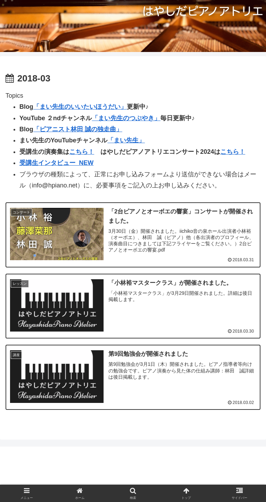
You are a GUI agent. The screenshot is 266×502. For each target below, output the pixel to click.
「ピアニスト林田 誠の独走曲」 (77, 129)
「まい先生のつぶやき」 (126, 118)
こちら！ (81, 151)
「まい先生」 (126, 140)
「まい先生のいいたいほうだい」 (80, 106)
